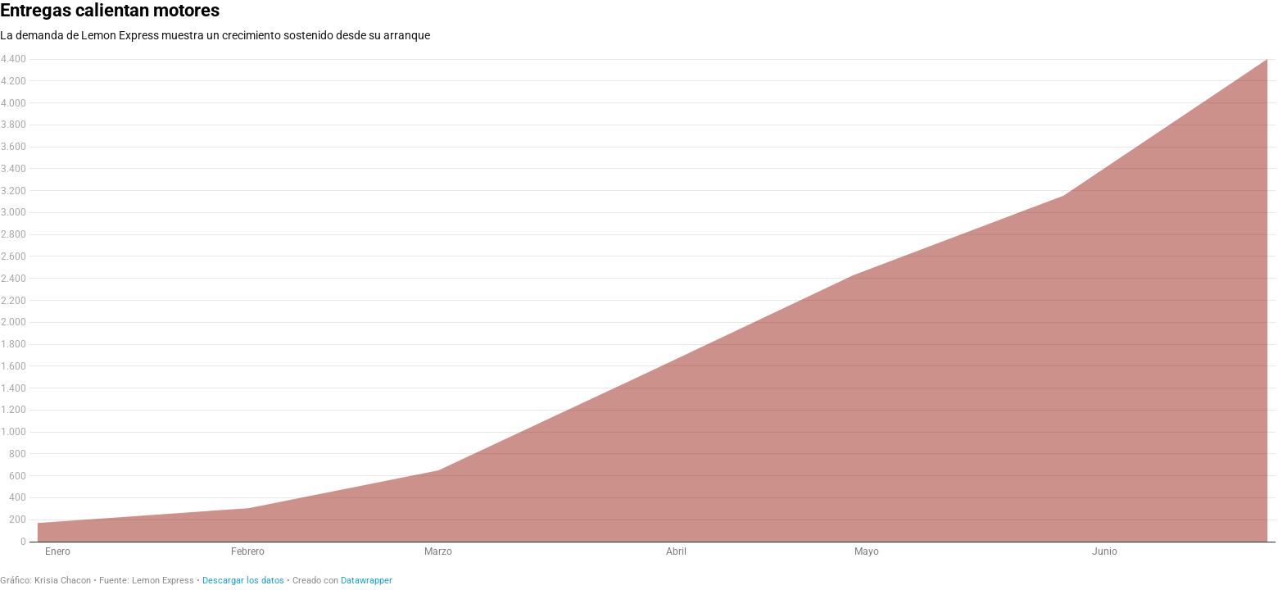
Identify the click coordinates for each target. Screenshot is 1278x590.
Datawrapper (366, 580)
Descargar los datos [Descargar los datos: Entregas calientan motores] (243, 580)
